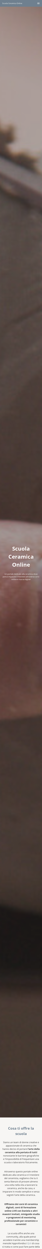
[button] (38, 3)
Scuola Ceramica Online (12, 3)
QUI (29, 1243)
